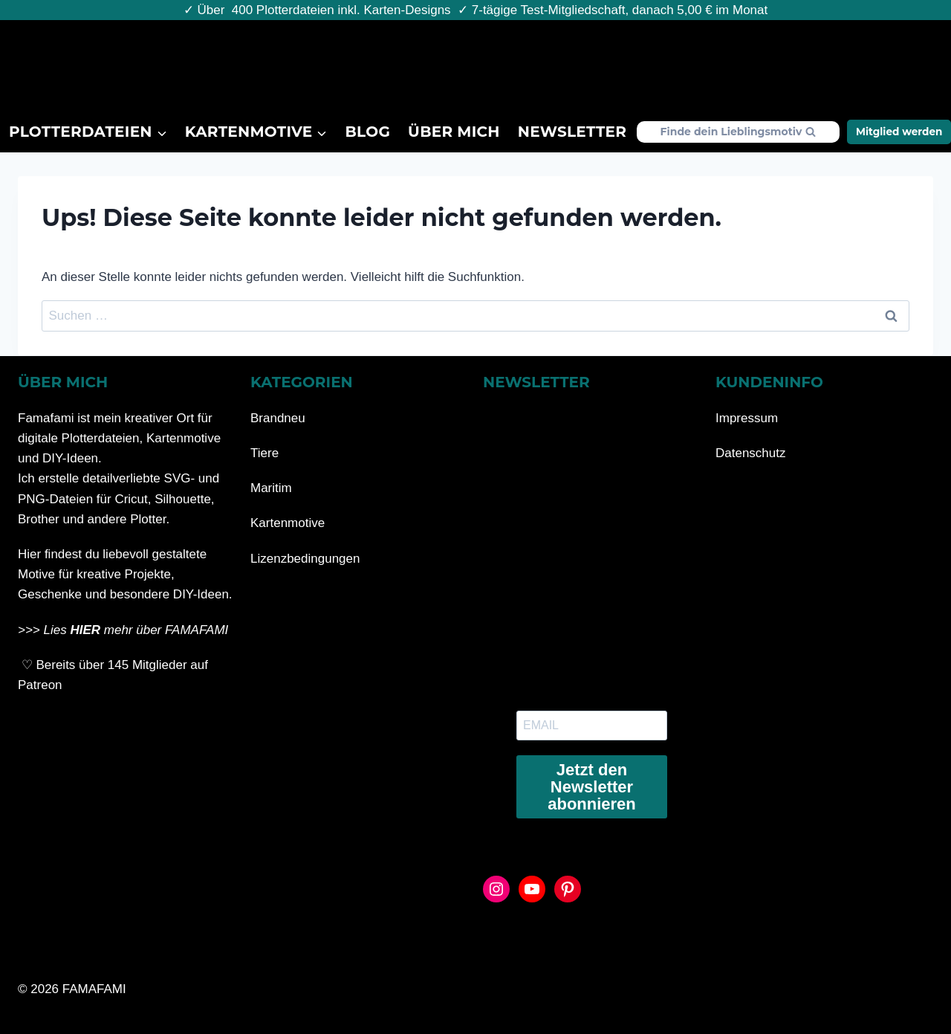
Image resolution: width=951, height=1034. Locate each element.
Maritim (271, 488)
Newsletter (572, 131)
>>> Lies (44, 630)
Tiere (264, 453)
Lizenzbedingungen (305, 559)
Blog (368, 131)
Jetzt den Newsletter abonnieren (592, 786)
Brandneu (277, 418)
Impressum (746, 418)
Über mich (454, 131)
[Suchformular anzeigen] (738, 132)
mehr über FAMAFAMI (166, 630)
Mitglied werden (899, 132)
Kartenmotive (287, 523)
